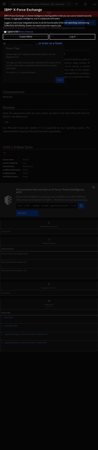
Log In (72, 36)
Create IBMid (25, 36)
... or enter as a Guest (49, 43)
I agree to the (19, 31)
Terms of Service (26, 31)
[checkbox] (5, 32)
